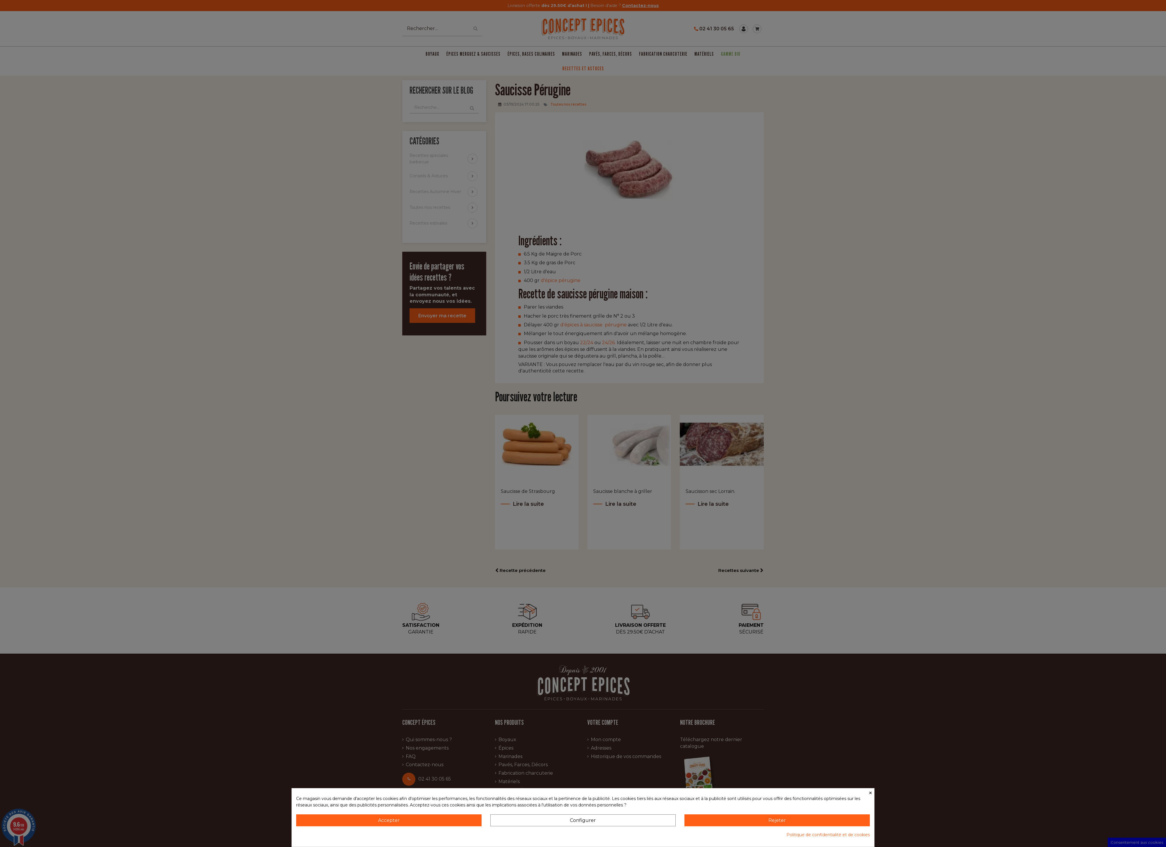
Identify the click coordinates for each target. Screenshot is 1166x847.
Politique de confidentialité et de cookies (828, 834)
